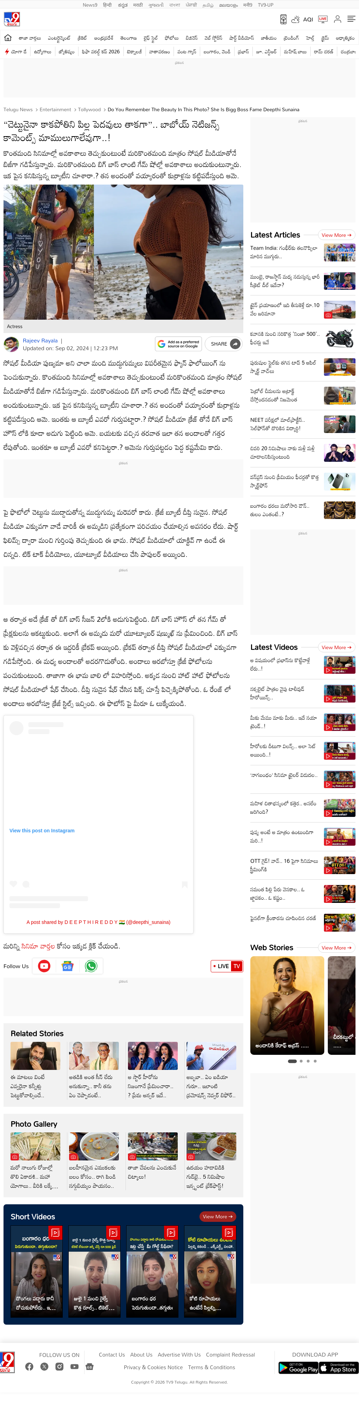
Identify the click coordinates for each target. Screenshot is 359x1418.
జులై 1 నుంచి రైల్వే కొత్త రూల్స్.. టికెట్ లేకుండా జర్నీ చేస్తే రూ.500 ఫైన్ (91, 1303)
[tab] (292, 1061)
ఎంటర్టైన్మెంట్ (59, 37)
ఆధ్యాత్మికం (345, 37)
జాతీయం (269, 37)
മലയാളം (228, 4)
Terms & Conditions (211, 1367)
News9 (90, 4)
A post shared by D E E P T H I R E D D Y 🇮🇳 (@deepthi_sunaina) (98, 922)
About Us (141, 1355)
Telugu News (18, 109)
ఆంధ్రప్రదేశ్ (104, 37)
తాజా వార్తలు (30, 37)
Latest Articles (275, 234)
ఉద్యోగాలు (43, 51)
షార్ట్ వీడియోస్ (241, 37)
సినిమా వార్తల (38, 946)
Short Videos (33, 1216)
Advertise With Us (179, 1355)
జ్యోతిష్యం (67, 51)
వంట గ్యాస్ (186, 51)
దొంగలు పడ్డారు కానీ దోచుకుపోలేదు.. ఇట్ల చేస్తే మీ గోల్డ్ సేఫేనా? (35, 1303)
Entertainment (54, 109)
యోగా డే (19, 51)
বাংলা (174, 4)
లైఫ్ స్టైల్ (151, 37)
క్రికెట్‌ (82, 37)
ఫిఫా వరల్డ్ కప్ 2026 (101, 51)
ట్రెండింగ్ (291, 37)
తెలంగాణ (129, 37)
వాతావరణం (159, 51)
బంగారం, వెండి (217, 51)
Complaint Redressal (230, 1355)
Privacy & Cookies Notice (153, 1367)
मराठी (138, 4)
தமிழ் (208, 4)
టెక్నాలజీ (134, 51)
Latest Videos (274, 646)
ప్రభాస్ (243, 51)
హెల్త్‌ (310, 37)
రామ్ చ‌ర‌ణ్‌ (323, 51)
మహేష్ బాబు (295, 51)
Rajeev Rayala (40, 340)
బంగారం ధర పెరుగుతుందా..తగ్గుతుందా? (152, 1303)
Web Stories (271, 947)
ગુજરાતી (156, 4)
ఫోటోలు (172, 37)
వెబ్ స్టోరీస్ (214, 37)
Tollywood (89, 109)
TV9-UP (265, 4)
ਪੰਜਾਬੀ (191, 4)
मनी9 (247, 4)
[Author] (11, 344)
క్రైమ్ (325, 37)
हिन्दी (108, 4)
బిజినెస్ (192, 37)
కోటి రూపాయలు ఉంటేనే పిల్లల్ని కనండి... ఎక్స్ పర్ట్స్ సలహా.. (207, 1303)
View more (218, 1216)
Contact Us (112, 1355)
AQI (308, 19)
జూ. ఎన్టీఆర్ (266, 51)
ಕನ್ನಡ (123, 4)
